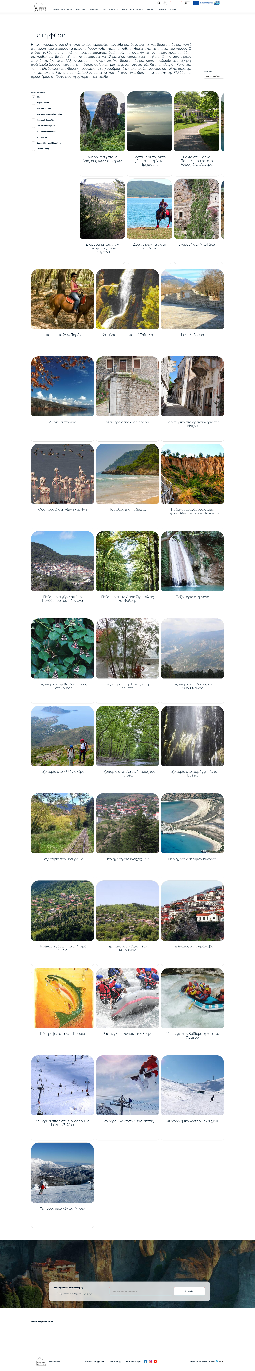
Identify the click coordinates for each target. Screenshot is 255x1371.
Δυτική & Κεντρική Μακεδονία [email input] (49, 143)
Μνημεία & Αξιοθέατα (62, 9)
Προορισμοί (94, 9)
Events (165, 3)
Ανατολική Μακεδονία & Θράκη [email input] (49, 114)
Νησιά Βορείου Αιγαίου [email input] (46, 131)
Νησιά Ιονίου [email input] (42, 137)
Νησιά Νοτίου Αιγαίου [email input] (46, 126)
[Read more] (102, 133)
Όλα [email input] (38, 97)
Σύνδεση (176, 3)
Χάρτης (173, 9)
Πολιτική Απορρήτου (94, 1361)
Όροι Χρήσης (115, 1361)
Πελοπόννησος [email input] (43, 149)
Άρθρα (150, 9)
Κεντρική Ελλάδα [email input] (44, 108)
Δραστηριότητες (110, 9)
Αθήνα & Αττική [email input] (43, 103)
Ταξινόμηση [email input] (208, 71)
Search (159, 3)
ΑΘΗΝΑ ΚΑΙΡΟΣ (127, 1334)
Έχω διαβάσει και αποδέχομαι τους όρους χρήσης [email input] (76, 1294)
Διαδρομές (80, 9)
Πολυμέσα (161, 9)
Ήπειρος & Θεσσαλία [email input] (45, 120)
